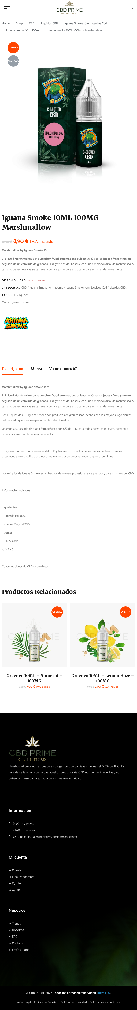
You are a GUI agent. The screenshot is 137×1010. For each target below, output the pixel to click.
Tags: (6, 295)
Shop (19, 23)
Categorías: (11, 288)
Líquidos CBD (50, 23)
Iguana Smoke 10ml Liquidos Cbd (86, 23)
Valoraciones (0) (63, 368)
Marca (36, 368)
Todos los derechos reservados (74, 993)
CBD (32, 23)
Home (6, 23)
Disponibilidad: (14, 280)
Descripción (12, 368)
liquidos (23, 295)
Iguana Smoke (20, 302)
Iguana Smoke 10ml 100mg (23, 30)
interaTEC (103, 993)
